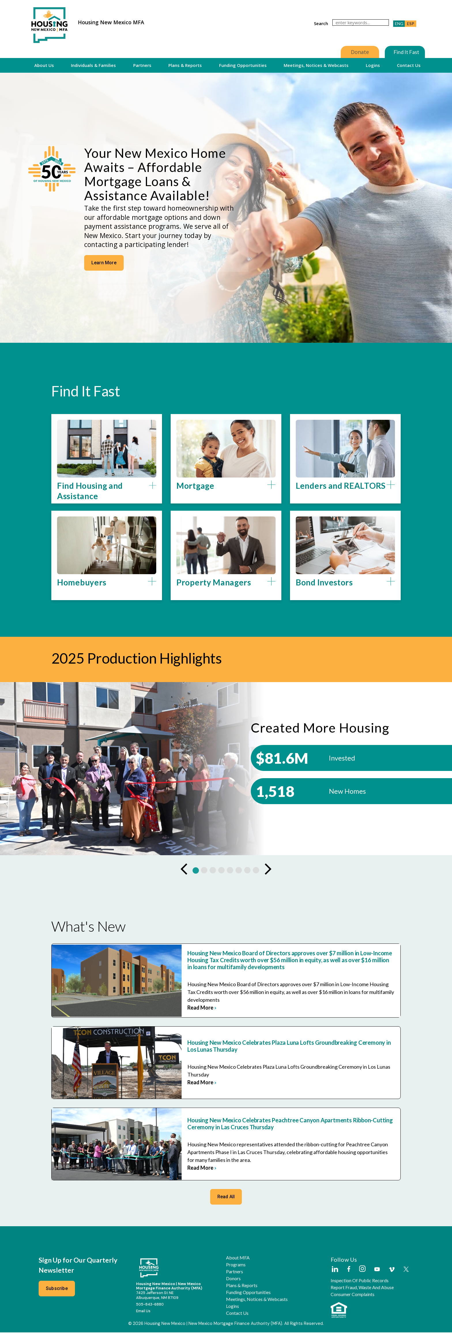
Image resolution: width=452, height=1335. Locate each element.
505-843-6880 (150, 1306)
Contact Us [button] (409, 65)
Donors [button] (233, 1281)
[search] (360, 22)
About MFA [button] (238, 1260)
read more (176, 1007)
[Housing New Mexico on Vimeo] (392, 1272)
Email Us (143, 1313)
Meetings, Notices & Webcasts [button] (316, 65)
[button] (106, 493)
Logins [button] (373, 65)
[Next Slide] (267, 872)
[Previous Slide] (184, 872)
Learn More (103, 262)
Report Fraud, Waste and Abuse (362, 1290)
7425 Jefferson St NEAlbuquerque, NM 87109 (157, 1298)
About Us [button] (44, 65)
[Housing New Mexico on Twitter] (406, 1272)
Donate (360, 51)
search (321, 23)
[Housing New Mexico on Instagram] (362, 1271)
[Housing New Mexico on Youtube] (377, 1272)
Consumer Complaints (352, 1297)
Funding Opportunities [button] (243, 65)
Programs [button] (236, 1267)
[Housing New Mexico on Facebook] (348, 1272)
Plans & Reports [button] (185, 65)
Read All (226, 1199)
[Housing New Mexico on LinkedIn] (335, 1272)
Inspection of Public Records (360, 1283)
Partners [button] (142, 65)
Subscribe (57, 1291)
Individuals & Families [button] (93, 65)
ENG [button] (399, 23)
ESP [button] (410, 23)
